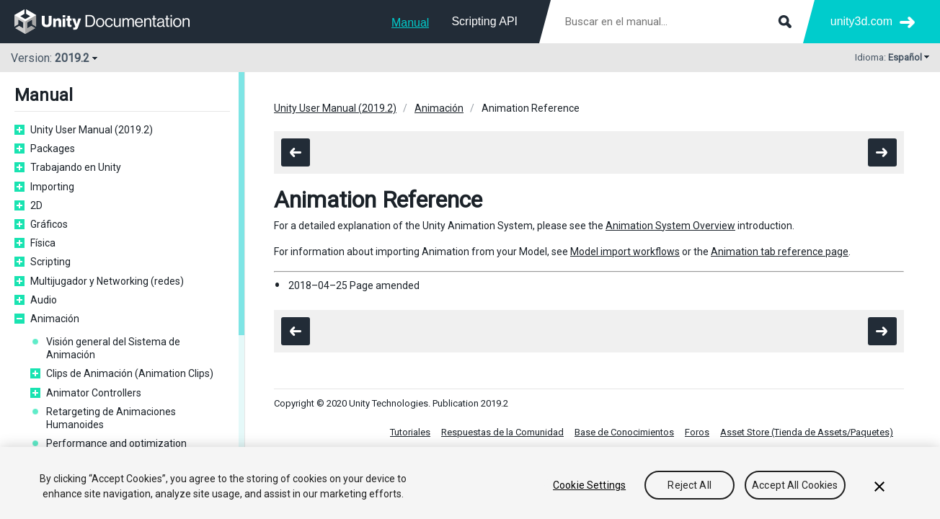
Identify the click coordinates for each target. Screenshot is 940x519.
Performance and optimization (116, 443)
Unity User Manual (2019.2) (91, 130)
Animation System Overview (670, 225)
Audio (43, 300)
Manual (410, 23)
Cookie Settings (589, 486)
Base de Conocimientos (624, 432)
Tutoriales (410, 432)
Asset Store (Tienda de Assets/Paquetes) (806, 432)
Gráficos (49, 224)
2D (36, 205)
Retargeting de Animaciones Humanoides (111, 418)
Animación (54, 318)
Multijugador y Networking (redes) (107, 281)
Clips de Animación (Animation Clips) (129, 373)
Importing (52, 186)
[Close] (879, 488)
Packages (52, 148)
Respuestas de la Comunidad (502, 432)
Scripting (50, 261)
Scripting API (484, 21)
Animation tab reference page (779, 251)
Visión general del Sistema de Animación (113, 348)
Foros (697, 432)
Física (43, 243)
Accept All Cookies (795, 486)
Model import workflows (625, 251)
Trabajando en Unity (75, 167)
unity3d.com (861, 21)
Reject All (689, 486)
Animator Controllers (93, 393)
